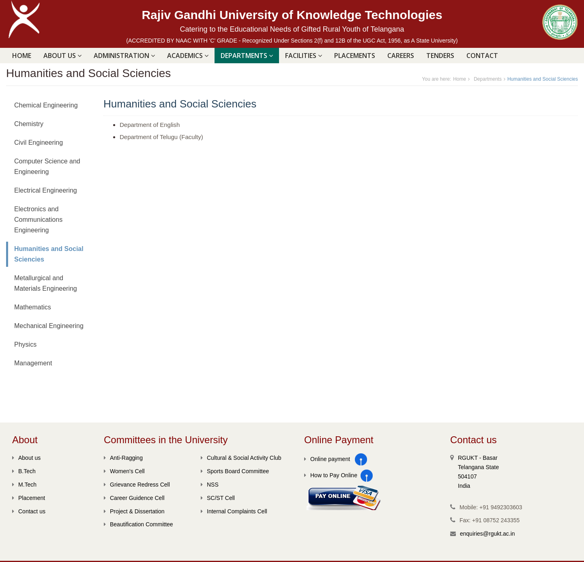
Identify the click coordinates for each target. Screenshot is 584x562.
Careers (400, 55)
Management (33, 363)
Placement (28, 498)
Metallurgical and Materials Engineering (45, 283)
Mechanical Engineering (49, 325)
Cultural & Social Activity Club (241, 458)
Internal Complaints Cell (234, 511)
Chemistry (28, 123)
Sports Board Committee (235, 471)
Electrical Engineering (45, 190)
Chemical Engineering (46, 105)
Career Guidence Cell (134, 498)
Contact (482, 55)
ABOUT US (62, 55)
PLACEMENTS (354, 55)
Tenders (440, 55)
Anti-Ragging (123, 458)
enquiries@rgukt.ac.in (487, 533)
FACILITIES (303, 55)
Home (21, 55)
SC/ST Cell (218, 498)
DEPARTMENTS (247, 55)
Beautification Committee (138, 524)
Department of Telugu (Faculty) (161, 136)
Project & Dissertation (134, 511)
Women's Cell (124, 471)
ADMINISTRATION (124, 55)
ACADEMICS (187, 55)
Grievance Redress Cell (137, 484)
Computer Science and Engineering (47, 166)
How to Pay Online (330, 475)
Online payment (327, 459)
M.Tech (24, 484)
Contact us (28, 511)
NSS (210, 484)
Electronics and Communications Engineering (38, 220)
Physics (25, 344)
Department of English (150, 124)
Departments (488, 79)
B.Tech (24, 471)
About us (26, 458)
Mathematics (32, 307)
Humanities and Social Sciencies (49, 254)
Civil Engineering (38, 142)
